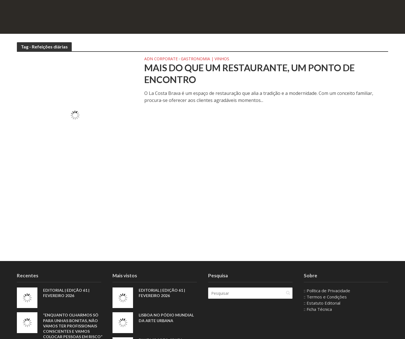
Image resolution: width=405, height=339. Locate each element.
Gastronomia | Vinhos (205, 59)
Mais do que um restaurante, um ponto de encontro (249, 73)
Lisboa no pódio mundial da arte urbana (166, 318)
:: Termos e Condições (325, 297)
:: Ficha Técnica (318, 309)
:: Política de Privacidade (327, 290)
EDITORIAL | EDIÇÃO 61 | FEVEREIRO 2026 (66, 293)
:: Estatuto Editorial (322, 303)
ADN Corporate (161, 59)
